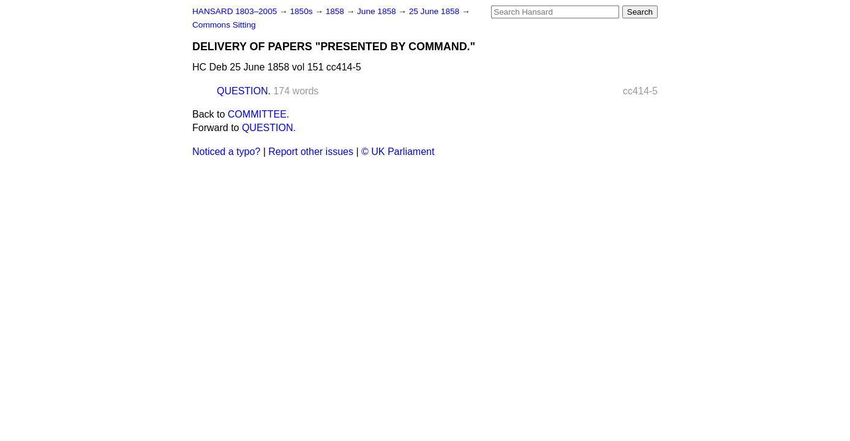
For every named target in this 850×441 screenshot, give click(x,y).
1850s (302, 11)
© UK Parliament (397, 151)
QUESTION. (244, 91)
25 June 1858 (435, 11)
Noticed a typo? (226, 151)
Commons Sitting (224, 24)
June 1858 (377, 11)
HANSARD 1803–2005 (234, 11)
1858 (336, 11)
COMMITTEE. (258, 114)
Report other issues (310, 151)
